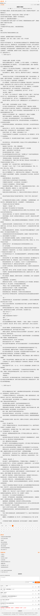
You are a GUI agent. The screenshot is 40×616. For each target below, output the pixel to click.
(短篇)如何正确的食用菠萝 (6, 536)
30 (3, 529)
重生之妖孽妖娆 (4, 542)
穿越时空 (29, 8)
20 (18, 527)
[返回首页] (20, 573)
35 (15, 529)
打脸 (26, 8)
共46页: (2, 525)
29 (1, 529)
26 (32, 527)
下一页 (10, 525)
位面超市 (2, 556)
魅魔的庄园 (3, 563)
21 (20, 527)
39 (25, 529)
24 (27, 527)
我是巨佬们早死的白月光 (5, 561)
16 (8, 527)
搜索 (38, 1)
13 (1, 527)
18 (13, 527)
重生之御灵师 (3, 545)
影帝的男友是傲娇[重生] (5, 547)
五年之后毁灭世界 (4, 538)
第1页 (6, 525)
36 (18, 529)
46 (3, 531)
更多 (38, 552)
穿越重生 (38, 4)
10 (31, 525)
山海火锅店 (3, 559)
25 (30, 527)
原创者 (2, 540)
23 (25, 527)
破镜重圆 (24, 8)
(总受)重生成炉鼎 (4, 544)
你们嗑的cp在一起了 (4, 565)
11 (33, 525)
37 (20, 529)
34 (13, 529)
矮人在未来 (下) (4, 549)
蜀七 (10, 8)
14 (3, 527)
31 (6, 529)
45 (1, 531)
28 (37, 527)
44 (37, 529)
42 (32, 529)
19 (15, 527)
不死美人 (2, 554)
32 (8, 529)
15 (6, 527)
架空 (31, 8)
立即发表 (37, 582)
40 (27, 529)
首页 (35, 4)
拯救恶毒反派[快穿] (4, 567)
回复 (38, 586)
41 (30, 529)
